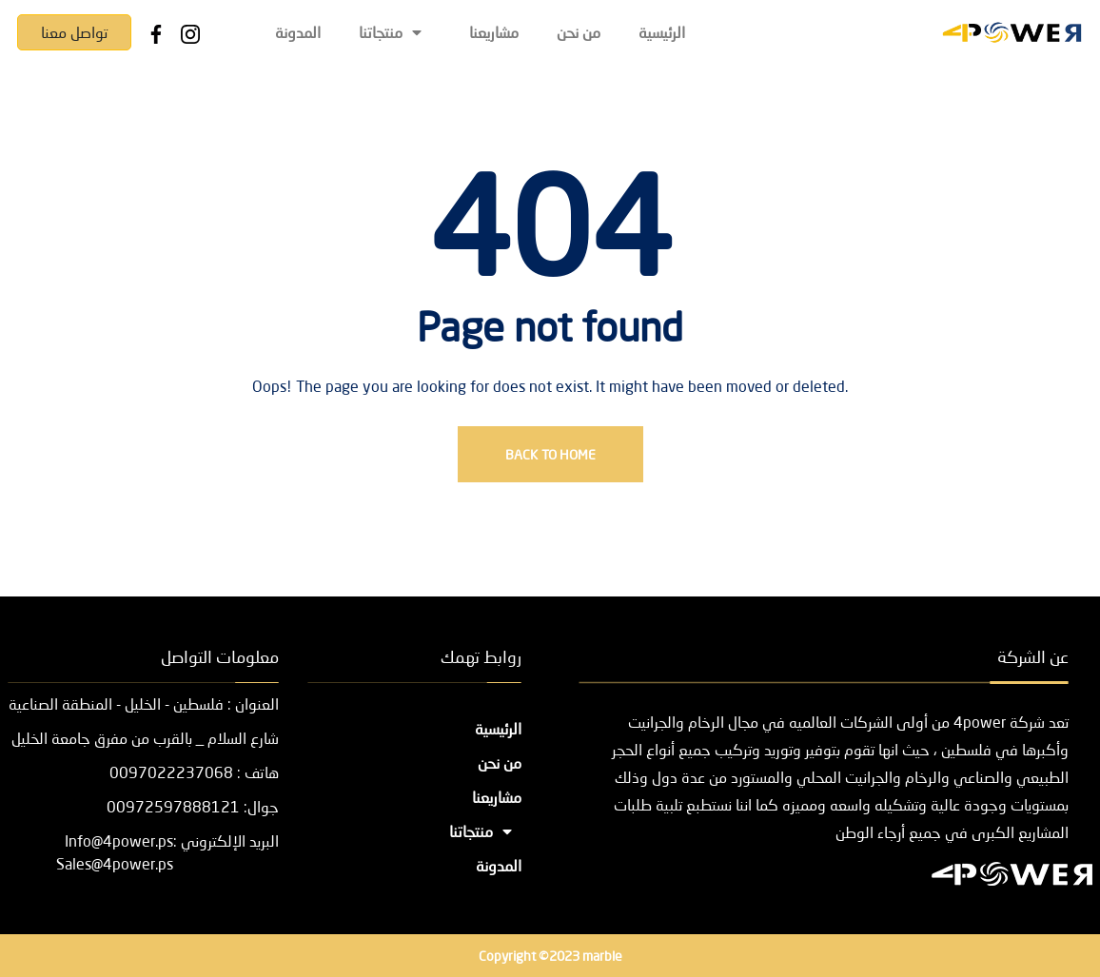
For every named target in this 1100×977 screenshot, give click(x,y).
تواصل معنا (74, 32)
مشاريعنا (494, 32)
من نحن (578, 32)
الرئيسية (661, 32)
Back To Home (550, 454)
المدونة (298, 32)
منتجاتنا (395, 32)
